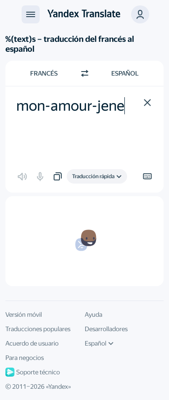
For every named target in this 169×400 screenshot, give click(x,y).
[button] (140, 14)
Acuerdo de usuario (32, 343)
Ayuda (93, 314)
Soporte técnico (32, 372)
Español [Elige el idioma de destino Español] (125, 73)
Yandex (58, 386)
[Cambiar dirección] (85, 73)
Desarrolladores (106, 329)
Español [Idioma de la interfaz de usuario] (99, 343)
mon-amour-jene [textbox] (70, 105)
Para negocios (24, 357)
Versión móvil (23, 314)
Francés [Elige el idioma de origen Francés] (44, 73)
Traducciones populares (37, 329)
